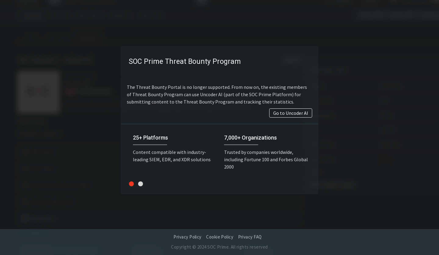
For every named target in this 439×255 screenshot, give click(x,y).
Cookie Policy (219, 237)
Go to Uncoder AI (290, 113)
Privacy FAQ (250, 237)
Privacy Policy (187, 237)
